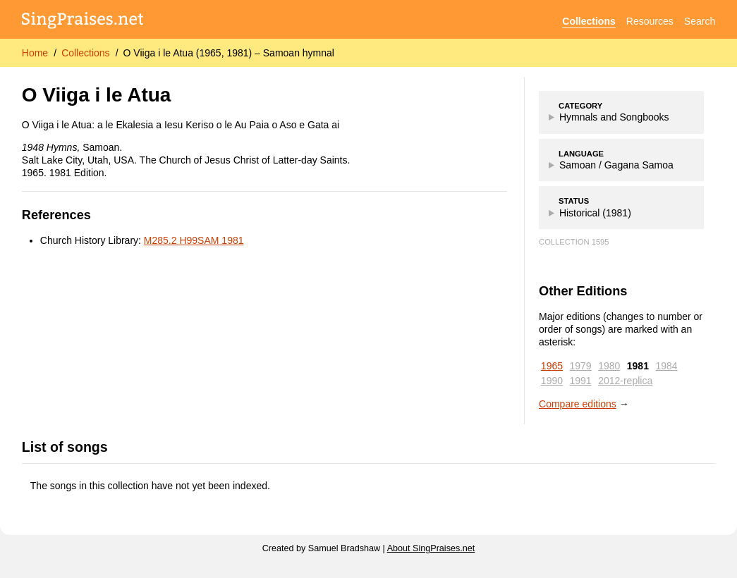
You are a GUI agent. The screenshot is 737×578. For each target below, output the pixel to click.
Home (35, 53)
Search (699, 21)
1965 (552, 365)
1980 (609, 365)
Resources (650, 21)
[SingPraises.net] (83, 21)
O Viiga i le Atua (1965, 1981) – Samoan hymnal (228, 53)
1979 (581, 365)
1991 (581, 380)
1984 (666, 365)
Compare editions (577, 404)
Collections (588, 21)
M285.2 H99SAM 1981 (194, 240)
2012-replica (625, 380)
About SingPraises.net (431, 548)
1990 (552, 380)
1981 (638, 365)
